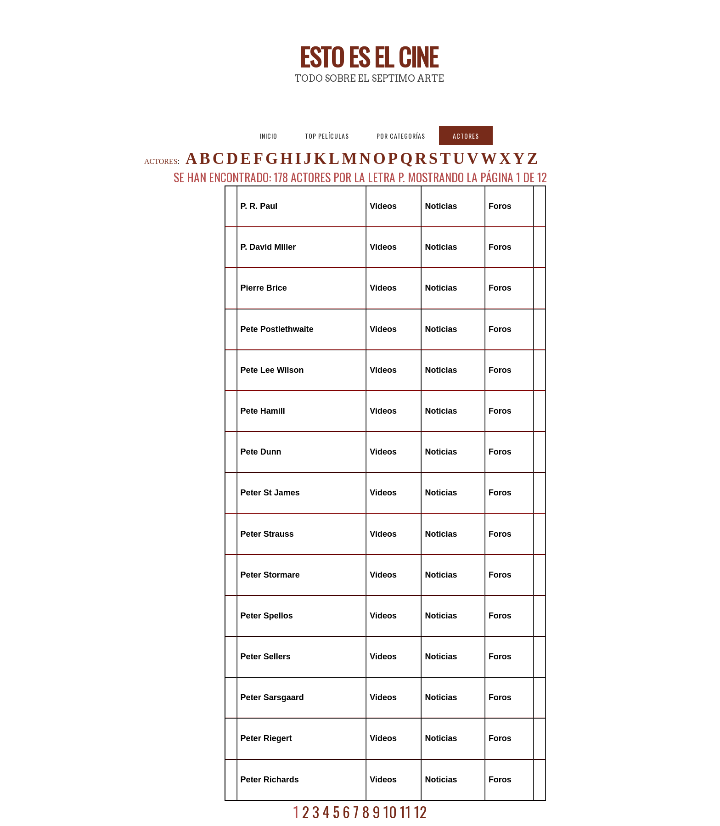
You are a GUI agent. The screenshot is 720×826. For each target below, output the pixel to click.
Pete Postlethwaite (277, 329)
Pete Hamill (263, 411)
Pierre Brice (264, 287)
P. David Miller (268, 247)
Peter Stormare (270, 574)
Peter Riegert (266, 738)
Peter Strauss (267, 534)
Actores (466, 135)
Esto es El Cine (369, 56)
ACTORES (161, 161)
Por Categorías (401, 135)
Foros (500, 206)
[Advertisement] (181, 323)
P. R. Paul (259, 206)
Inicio (268, 135)
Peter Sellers (266, 656)
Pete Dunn (261, 451)
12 (420, 811)
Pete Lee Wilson (272, 370)
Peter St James (270, 492)
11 (405, 811)
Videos (383, 206)
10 (390, 811)
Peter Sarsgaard (272, 697)
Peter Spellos (267, 615)
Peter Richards (270, 779)
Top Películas (327, 135)
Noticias (441, 206)
